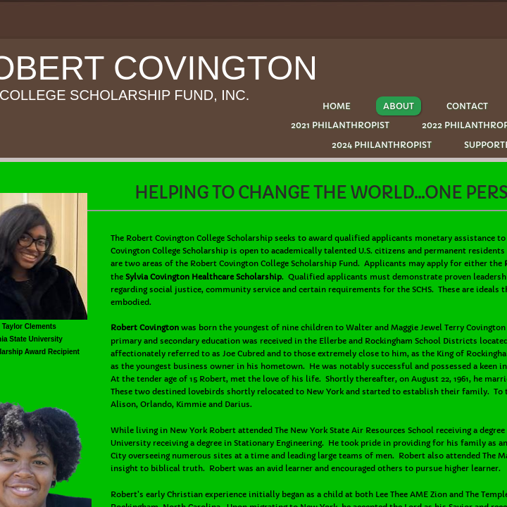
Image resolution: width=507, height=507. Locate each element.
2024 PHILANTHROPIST (382, 144)
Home (337, 106)
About (398, 106)
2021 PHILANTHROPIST (340, 125)
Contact (467, 106)
